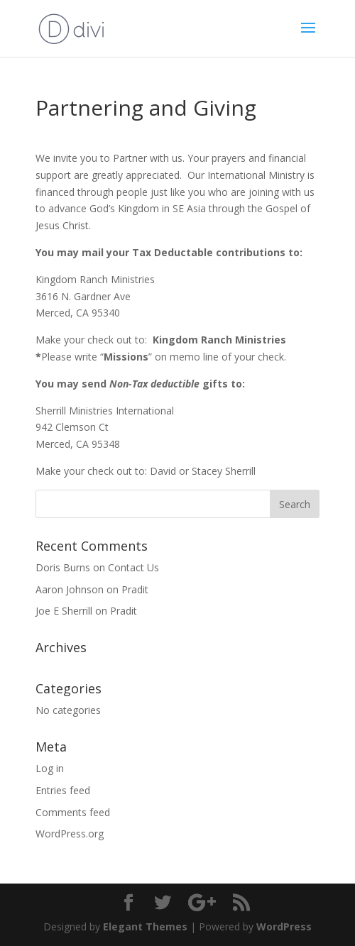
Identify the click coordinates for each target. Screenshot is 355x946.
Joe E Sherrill (64, 610)
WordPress (284, 926)
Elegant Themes (145, 926)
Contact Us (133, 567)
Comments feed (73, 812)
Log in (50, 768)
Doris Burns (63, 567)
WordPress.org (70, 833)
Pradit (134, 589)
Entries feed (63, 790)
